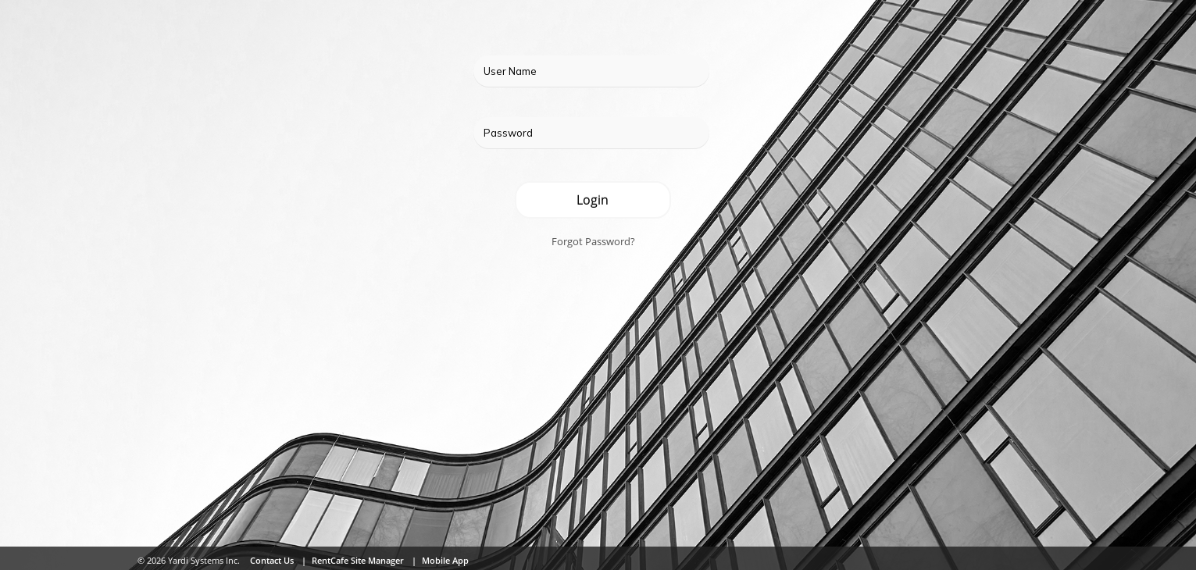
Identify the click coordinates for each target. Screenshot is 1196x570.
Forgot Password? (593, 241)
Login (593, 199)
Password (508, 132)
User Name (510, 71)
